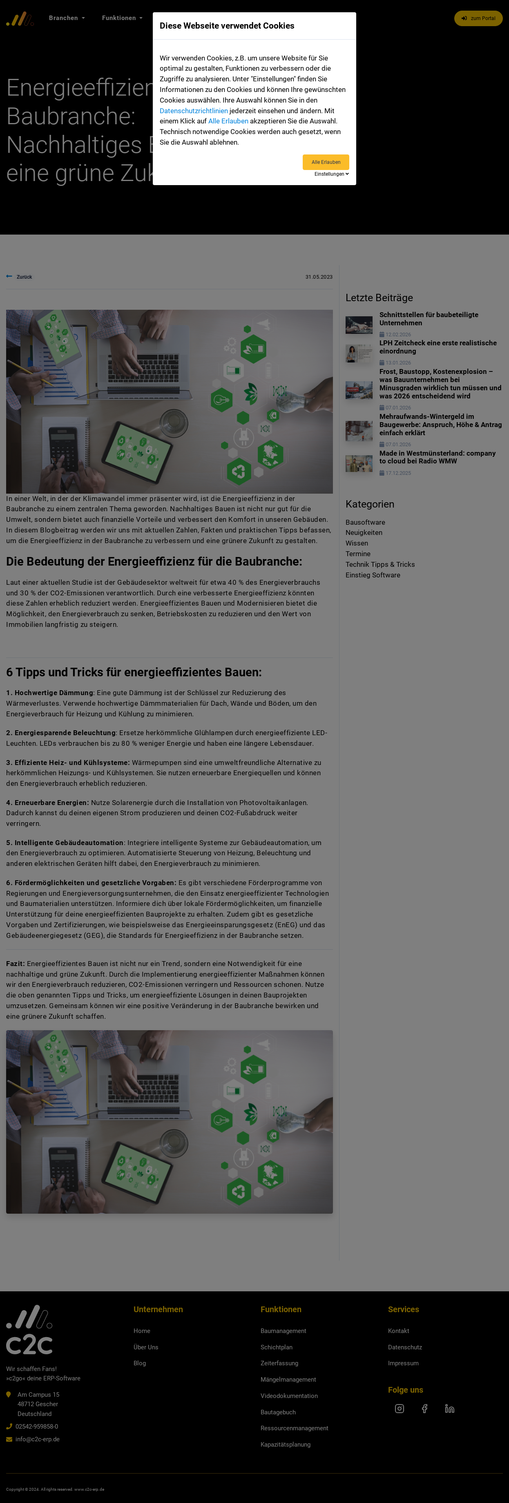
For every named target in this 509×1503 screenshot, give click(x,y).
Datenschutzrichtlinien (194, 111)
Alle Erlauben (228, 121)
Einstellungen (332, 174)
